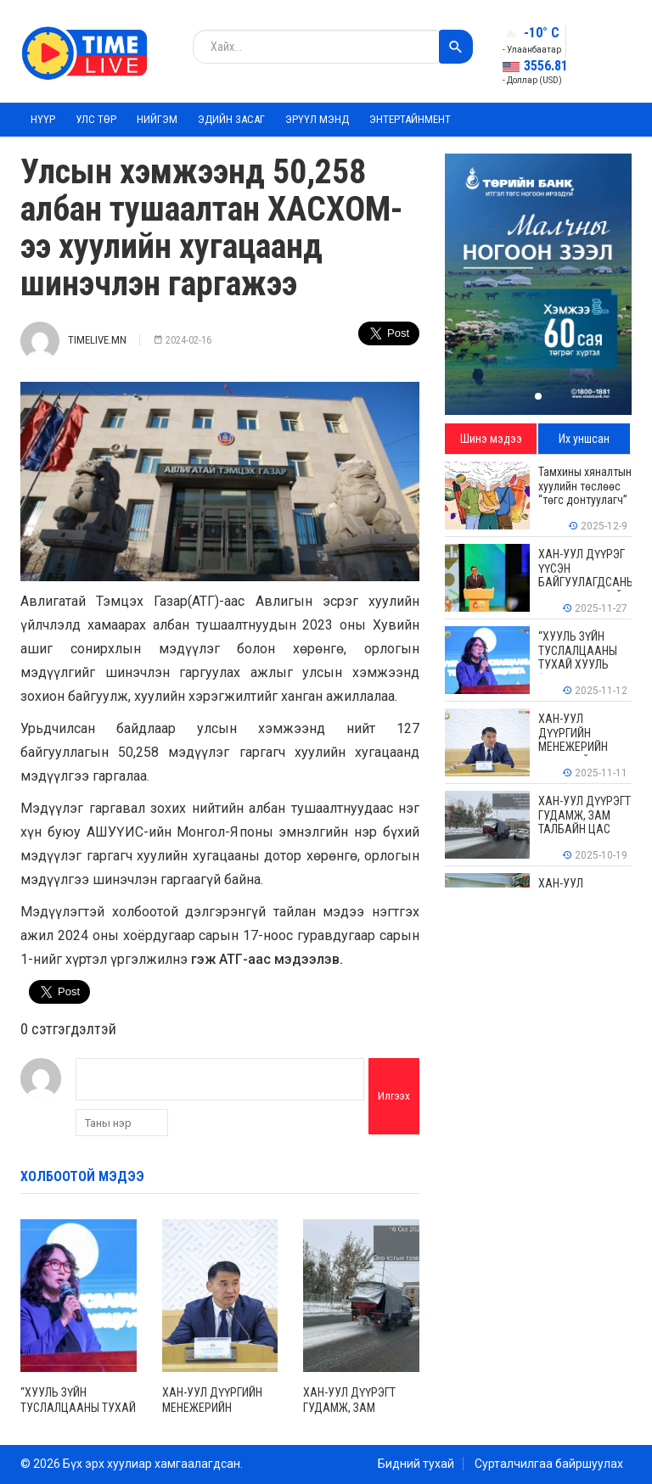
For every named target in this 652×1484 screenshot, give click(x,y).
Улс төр (96, 119)
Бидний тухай (416, 1463)
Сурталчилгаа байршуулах (549, 1463)
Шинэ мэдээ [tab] (491, 438)
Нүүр (43, 119)
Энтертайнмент (410, 119)
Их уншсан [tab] (584, 438)
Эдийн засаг (231, 119)
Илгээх (394, 1095)
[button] (538, 396)
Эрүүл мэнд (317, 119)
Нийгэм (157, 119)
